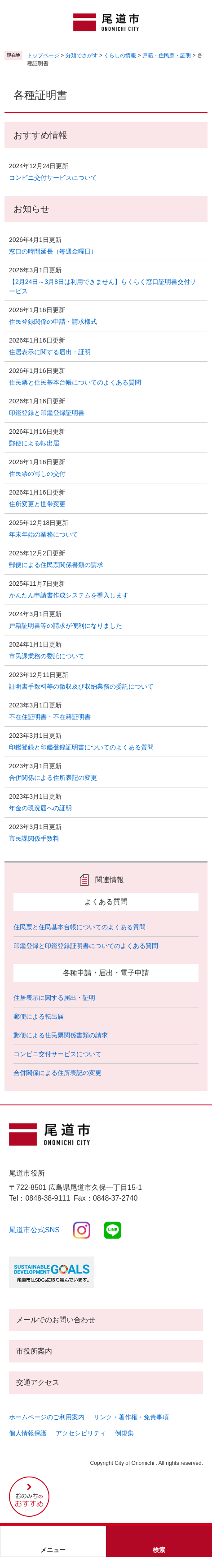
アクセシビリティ (81, 1433)
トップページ (43, 55)
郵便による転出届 (34, 443)
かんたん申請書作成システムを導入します (68, 595)
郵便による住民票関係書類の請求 (56, 564)
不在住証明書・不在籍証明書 (50, 716)
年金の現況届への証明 (40, 808)
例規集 (124, 1433)
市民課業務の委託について (46, 656)
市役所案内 (34, 1351)
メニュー (53, 1549)
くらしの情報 (120, 55)
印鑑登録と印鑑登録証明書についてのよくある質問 (81, 747)
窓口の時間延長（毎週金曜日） (53, 251)
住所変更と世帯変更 (37, 504)
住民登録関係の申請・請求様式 (53, 321)
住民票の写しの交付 (37, 473)
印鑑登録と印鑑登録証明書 (46, 412)
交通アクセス (37, 1382)
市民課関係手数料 (34, 838)
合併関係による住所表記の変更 (53, 777)
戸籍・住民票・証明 (166, 55)
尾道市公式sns (34, 1230)
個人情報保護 (28, 1433)
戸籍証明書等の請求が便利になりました (65, 625)
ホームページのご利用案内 (46, 1417)
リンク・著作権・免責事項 (131, 1417)
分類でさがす (82, 55)
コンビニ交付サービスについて (53, 177)
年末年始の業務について (43, 534)
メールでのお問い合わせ (55, 1320)
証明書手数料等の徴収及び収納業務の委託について (81, 686)
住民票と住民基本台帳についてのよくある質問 (75, 382)
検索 (159, 1549)
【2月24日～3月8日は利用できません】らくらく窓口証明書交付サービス (102, 286)
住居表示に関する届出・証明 (50, 351)
